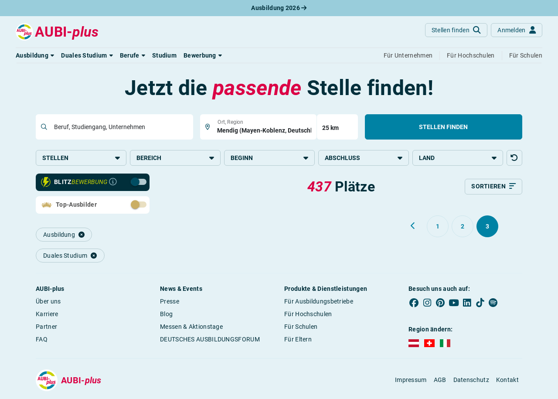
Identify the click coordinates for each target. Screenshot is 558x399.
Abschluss (363, 157)
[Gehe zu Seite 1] (438, 227)
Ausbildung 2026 (278, 7)
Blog (166, 314)
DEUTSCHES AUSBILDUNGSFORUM (210, 340)
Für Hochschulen (308, 314)
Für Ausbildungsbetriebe (318, 302)
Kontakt (507, 381)
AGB (440, 381)
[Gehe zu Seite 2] (462, 227)
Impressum (411, 381)
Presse (169, 302)
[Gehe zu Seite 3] (487, 227)
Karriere (47, 314)
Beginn (269, 157)
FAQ (42, 340)
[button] (35, 55)
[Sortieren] (493, 187)
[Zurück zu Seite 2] (413, 226)
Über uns (48, 302)
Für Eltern (298, 340)
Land (458, 157)
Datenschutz (471, 381)
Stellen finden (443, 126)
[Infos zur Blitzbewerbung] (113, 183)
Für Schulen (300, 327)
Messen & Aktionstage (191, 327)
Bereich (175, 157)
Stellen (81, 157)
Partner (46, 327)
